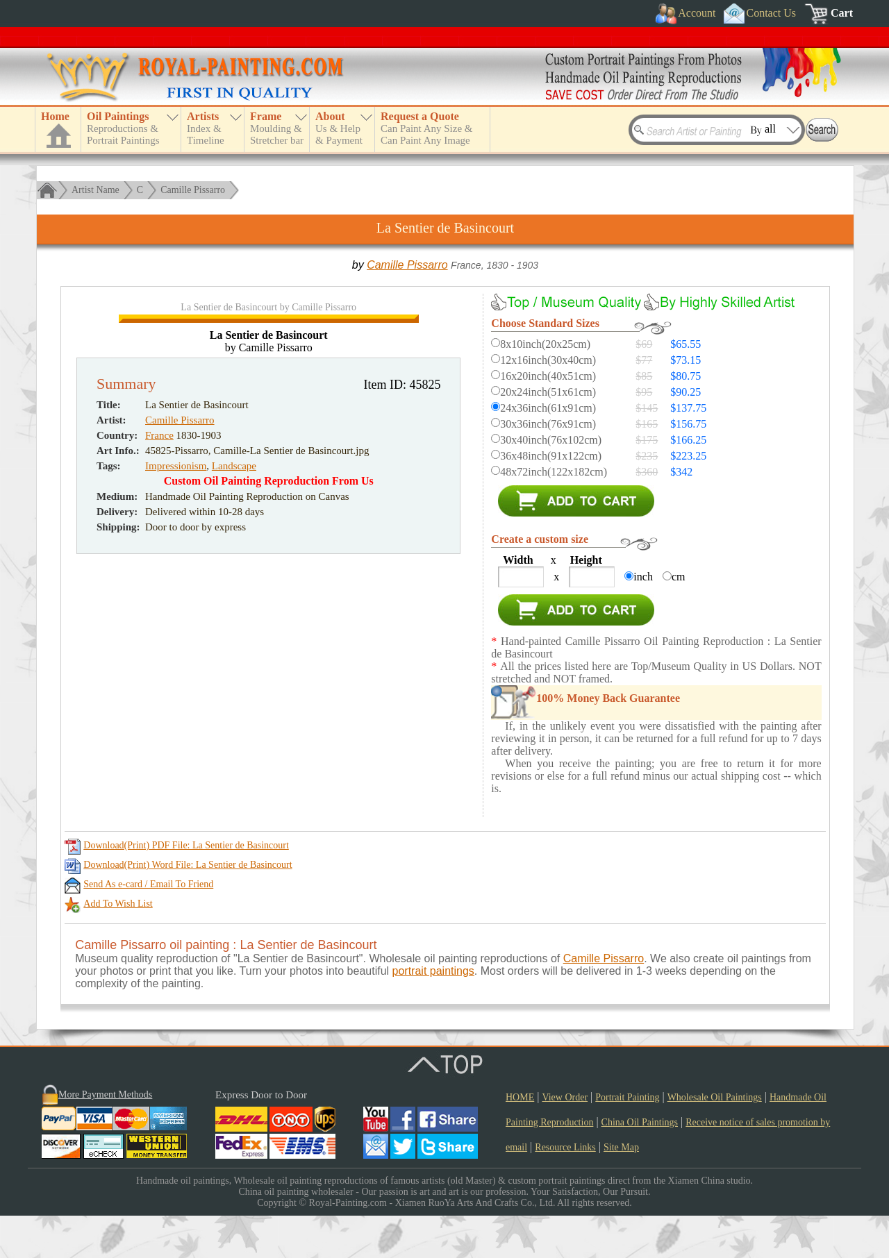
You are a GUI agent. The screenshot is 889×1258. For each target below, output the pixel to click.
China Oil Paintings (639, 1164)
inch (643, 576)
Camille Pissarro (192, 190)
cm (679, 576)
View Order (565, 1139)
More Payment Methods (105, 1137)
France (159, 725)
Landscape (234, 756)
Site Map (621, 1189)
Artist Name (95, 190)
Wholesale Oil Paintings (714, 1139)
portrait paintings (433, 1013)
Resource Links (565, 1189)
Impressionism (175, 756)
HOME (520, 1139)
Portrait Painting (627, 1139)
